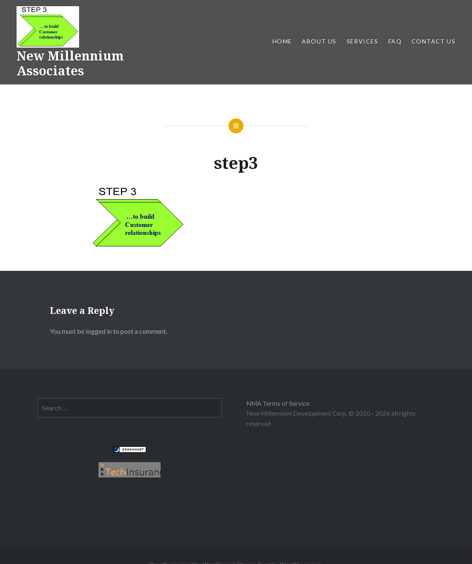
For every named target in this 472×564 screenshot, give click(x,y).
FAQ (395, 41)
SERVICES (362, 41)
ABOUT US (319, 41)
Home (282, 41)
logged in (99, 331)
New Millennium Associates (70, 63)
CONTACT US (433, 41)
